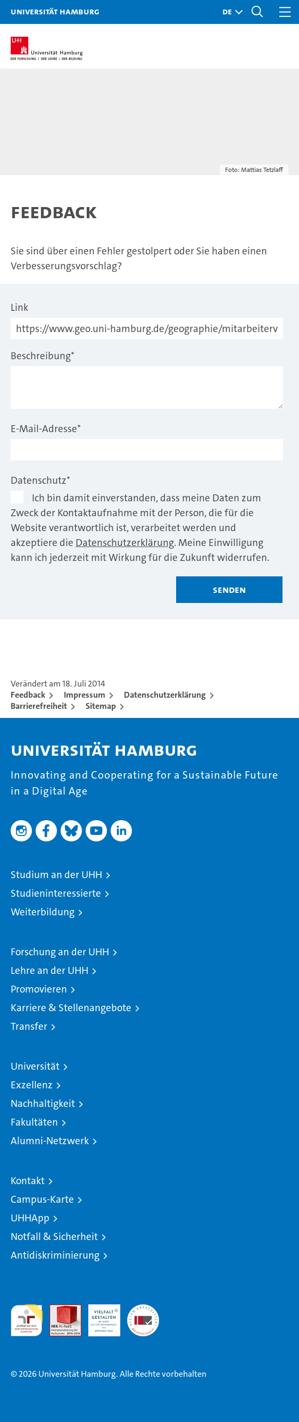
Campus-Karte (42, 1199)
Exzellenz (32, 1085)
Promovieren (39, 989)
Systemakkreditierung (143, 1310)
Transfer (29, 1026)
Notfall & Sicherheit (54, 1236)
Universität (35, 1066)
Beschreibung (42, 355)
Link (19, 307)
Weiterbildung (42, 912)
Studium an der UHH (56, 874)
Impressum (84, 694)
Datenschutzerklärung (125, 542)
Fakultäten (34, 1122)
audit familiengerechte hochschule (27, 1320)
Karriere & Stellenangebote (71, 1007)
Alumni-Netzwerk (50, 1140)
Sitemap (101, 706)
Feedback (28, 694)
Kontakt (28, 1180)
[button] (230, 12)
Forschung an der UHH (60, 951)
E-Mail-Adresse (46, 428)
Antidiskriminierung (55, 1255)
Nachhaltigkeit (43, 1103)
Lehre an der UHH (49, 970)
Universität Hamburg (55, 11)
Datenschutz (40, 480)
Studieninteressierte (56, 893)
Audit (59, 1310)
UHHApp (30, 1218)
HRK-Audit (98, 1315)
